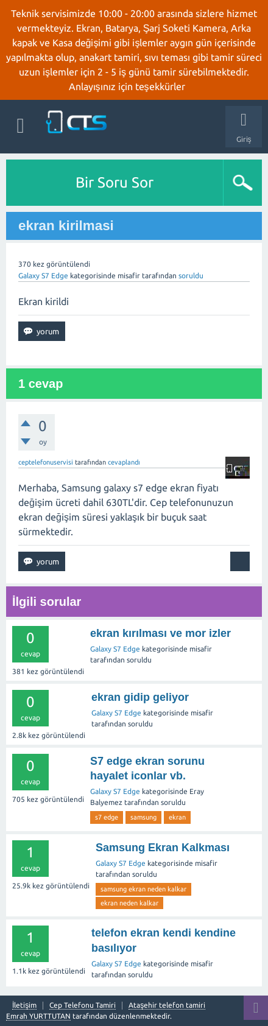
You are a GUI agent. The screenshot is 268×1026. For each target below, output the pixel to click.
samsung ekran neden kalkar (143, 889)
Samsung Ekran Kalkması (163, 848)
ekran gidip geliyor (140, 697)
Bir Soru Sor (114, 182)
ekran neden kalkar (129, 903)
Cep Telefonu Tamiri (82, 1005)
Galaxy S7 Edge (43, 275)
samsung (143, 817)
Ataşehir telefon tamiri (167, 1005)
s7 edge (106, 817)
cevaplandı (124, 462)
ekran (177, 817)
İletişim (24, 1005)
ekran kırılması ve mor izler (160, 633)
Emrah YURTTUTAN (38, 1016)
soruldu (190, 275)
